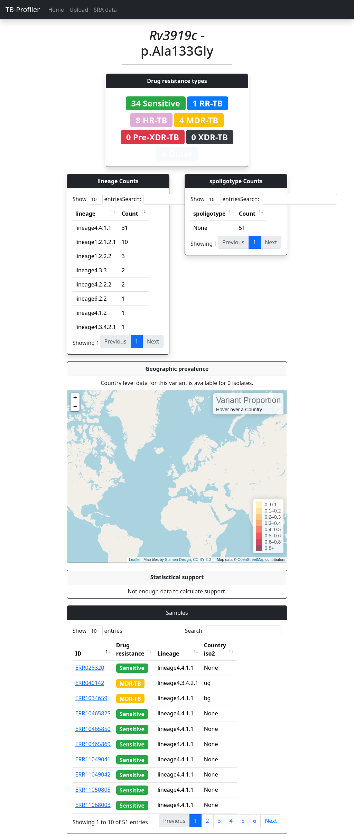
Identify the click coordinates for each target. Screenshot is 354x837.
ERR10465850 (93, 720)
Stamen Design (178, 559)
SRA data (105, 9)
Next (271, 812)
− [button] (75, 407)
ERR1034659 (91, 690)
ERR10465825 (93, 705)
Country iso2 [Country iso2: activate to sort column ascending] (236, 645)
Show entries (97, 199)
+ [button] (75, 398)
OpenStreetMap (250, 559)
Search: (170, 199)
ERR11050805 (93, 781)
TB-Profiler (23, 9)
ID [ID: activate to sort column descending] (78, 645)
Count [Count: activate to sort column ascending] (130, 213)
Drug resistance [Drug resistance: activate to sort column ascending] (138, 645)
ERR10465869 (93, 736)
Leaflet (134, 559)
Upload (78, 9)
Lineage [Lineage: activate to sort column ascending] (184, 645)
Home (56, 9)
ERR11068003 (93, 796)
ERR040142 (89, 674)
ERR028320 (89, 659)
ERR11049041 (93, 751)
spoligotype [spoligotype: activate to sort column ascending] (209, 213)
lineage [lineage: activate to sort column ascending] (85, 213)
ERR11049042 (93, 766)
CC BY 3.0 (202, 559)
